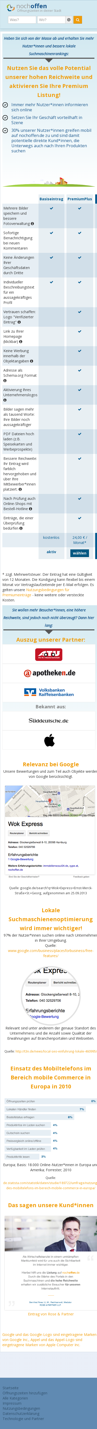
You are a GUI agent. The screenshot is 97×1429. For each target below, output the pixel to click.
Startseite (11, 1387)
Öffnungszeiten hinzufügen (25, 1393)
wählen (79, 553)
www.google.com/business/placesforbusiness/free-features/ (51, 953)
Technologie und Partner (23, 1418)
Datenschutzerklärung (21, 1413)
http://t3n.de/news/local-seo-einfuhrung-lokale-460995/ (56, 1051)
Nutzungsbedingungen (21, 1408)
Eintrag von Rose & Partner (51, 1314)
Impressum (12, 1403)
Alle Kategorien (15, 1398)
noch (34, 7)
